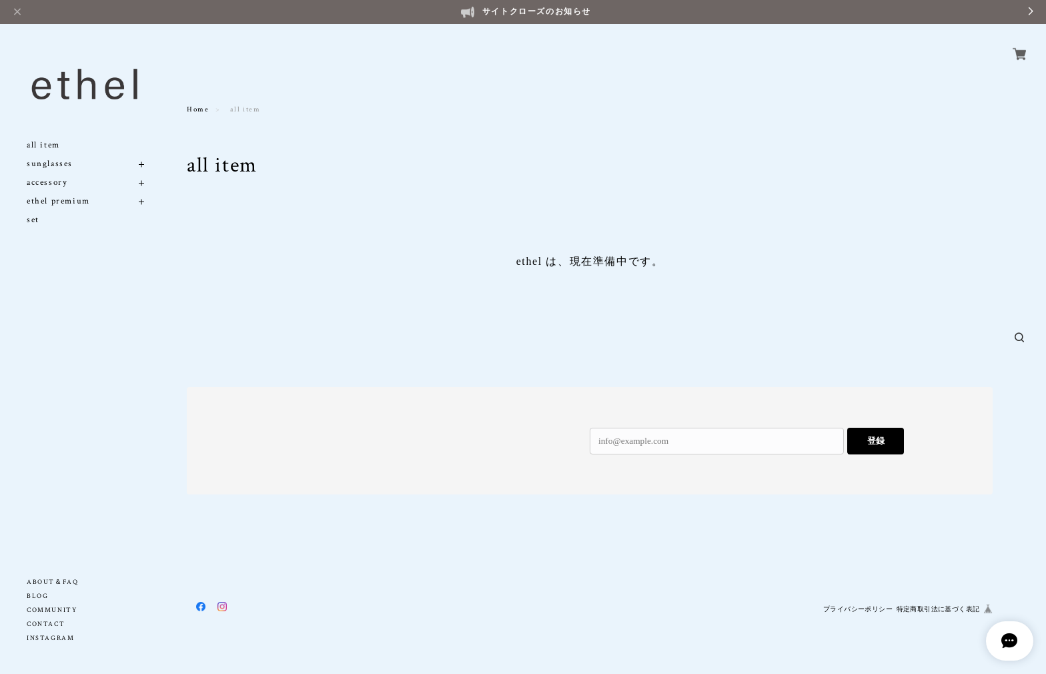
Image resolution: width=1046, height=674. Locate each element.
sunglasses (50, 148)
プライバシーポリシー (858, 609)
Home (198, 109)
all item (43, 129)
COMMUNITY (52, 610)
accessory (47, 167)
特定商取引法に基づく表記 (938, 609)
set (33, 204)
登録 (876, 441)
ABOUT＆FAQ (52, 582)
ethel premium (58, 186)
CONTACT (46, 624)
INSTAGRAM (50, 638)
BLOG (37, 596)
